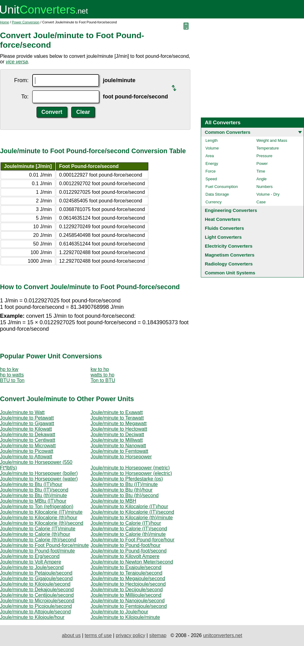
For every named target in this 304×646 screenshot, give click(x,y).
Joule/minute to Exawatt (117, 412)
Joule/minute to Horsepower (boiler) (39, 473)
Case (261, 202)
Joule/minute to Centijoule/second (37, 595)
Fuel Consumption (221, 186)
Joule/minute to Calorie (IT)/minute (37, 528)
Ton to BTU (103, 380)
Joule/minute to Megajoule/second (128, 578)
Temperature (267, 148)
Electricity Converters (228, 246)
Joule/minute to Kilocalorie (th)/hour (38, 517)
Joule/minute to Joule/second (32, 567)
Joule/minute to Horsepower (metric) (130, 467)
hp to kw (9, 369)
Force (210, 171)
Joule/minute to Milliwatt (117, 440)
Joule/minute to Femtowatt (119, 451)
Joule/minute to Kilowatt (26, 429)
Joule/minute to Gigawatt (27, 423)
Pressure (264, 156)
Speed (211, 179)
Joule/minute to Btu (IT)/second (34, 489)
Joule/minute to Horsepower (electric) (131, 473)
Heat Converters (222, 219)
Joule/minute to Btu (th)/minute (33, 495)
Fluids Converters (224, 228)
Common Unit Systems (230, 272)
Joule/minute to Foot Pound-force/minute (44, 545)
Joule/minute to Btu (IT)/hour (31, 484)
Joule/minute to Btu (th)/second (124, 495)
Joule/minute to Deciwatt (117, 434)
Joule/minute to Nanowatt (118, 445)
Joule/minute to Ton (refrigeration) (36, 506)
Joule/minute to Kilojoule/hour (32, 617)
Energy (211, 163)
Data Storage (217, 194)
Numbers (264, 186)
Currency (213, 202)
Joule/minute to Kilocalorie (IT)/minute (41, 512)
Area (209, 156)
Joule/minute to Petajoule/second (36, 573)
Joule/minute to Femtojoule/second (129, 606)
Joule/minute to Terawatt (117, 418)
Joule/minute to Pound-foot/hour (126, 545)
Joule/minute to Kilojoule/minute (125, 617)
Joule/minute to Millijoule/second (126, 595)
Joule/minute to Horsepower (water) (39, 478)
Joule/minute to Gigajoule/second (36, 578)
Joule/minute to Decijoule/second (127, 589)
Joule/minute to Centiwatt (27, 440)
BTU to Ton (12, 380)
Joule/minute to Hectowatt (119, 429)
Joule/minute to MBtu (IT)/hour (33, 501)
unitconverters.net (222, 635)
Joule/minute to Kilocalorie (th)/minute (132, 517)
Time (260, 171)
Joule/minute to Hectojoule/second (128, 584)
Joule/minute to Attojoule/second (35, 611)
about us (71, 635)
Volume (212, 148)
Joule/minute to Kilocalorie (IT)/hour (129, 506)
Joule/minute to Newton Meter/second (132, 561)
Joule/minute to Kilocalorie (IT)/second (132, 512)
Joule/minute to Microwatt (28, 445)
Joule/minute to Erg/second (30, 556)
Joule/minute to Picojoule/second (36, 606)
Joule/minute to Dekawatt (27, 434)
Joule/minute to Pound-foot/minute (37, 550)
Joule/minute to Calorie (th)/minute (128, 534)
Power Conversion (26, 22)
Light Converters (223, 237)
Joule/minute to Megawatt (118, 423)
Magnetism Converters (230, 254)
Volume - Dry (267, 194)
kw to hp (100, 369)
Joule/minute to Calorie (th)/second (38, 539)
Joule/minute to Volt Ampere (30, 561)
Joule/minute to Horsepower (121, 456)
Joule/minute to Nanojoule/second (128, 600)
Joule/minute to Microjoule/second (37, 600)
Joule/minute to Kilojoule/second (35, 584)
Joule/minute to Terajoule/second (126, 573)
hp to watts (12, 374)
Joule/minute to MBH (113, 501)
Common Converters (227, 132)
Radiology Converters (229, 263)
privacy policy (130, 635)
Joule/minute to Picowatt (26, 451)
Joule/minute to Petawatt (27, 418)
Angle (261, 179)
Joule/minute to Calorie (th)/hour (35, 534)
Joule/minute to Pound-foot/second (128, 550)
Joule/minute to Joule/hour (119, 611)
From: (21, 80)
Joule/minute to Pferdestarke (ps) (127, 478)
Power (262, 163)
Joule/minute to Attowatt (26, 456)
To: (25, 97)
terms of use (98, 635)
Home (4, 22)
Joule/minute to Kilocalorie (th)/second (41, 523)
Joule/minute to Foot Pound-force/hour (132, 539)
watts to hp (102, 374)
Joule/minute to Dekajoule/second (37, 589)
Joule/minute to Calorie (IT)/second (129, 528)
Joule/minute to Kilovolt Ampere (125, 556)
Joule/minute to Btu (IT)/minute (124, 484)
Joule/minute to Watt (22, 412)
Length (211, 140)
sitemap (157, 635)
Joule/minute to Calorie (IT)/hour (126, 523)
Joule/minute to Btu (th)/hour (122, 489)
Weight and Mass (271, 140)
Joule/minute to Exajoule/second (126, 567)
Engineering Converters (231, 210)
